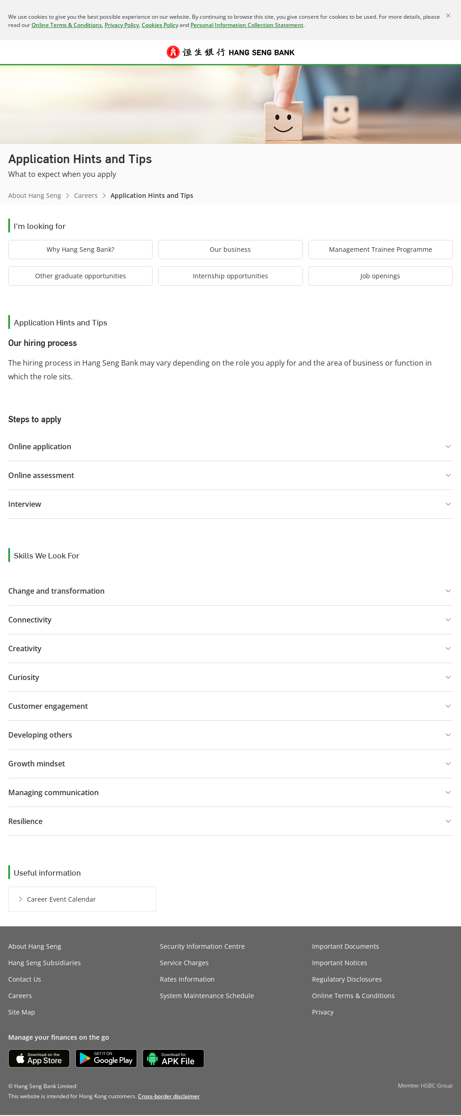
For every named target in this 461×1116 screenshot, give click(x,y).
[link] (169, 1097)
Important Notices (339, 963)
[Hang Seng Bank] (231, 52)
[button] (14, 52)
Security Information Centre (202, 947)
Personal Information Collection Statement (247, 25)
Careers (86, 195)
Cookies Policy (160, 25)
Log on (446, 57)
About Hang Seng (34, 195)
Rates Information (187, 980)
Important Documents (345, 947)
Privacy (323, 1013)
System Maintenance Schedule (207, 996)
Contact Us (24, 980)
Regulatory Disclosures (347, 980)
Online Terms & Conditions (67, 25)
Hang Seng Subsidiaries (44, 963)
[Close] (448, 15)
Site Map (21, 1013)
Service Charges (184, 963)
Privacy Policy (122, 25)
